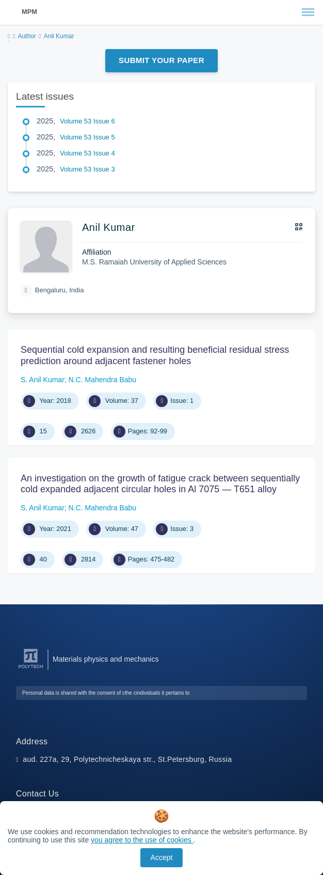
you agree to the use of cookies (142, 840)
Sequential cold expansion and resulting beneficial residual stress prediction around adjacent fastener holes (155, 355)
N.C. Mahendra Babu (103, 380)
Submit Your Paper (161, 60)
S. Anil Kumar (42, 380)
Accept (162, 857)
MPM (29, 11)
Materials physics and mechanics (105, 659)
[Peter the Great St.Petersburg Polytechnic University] (30, 668)
